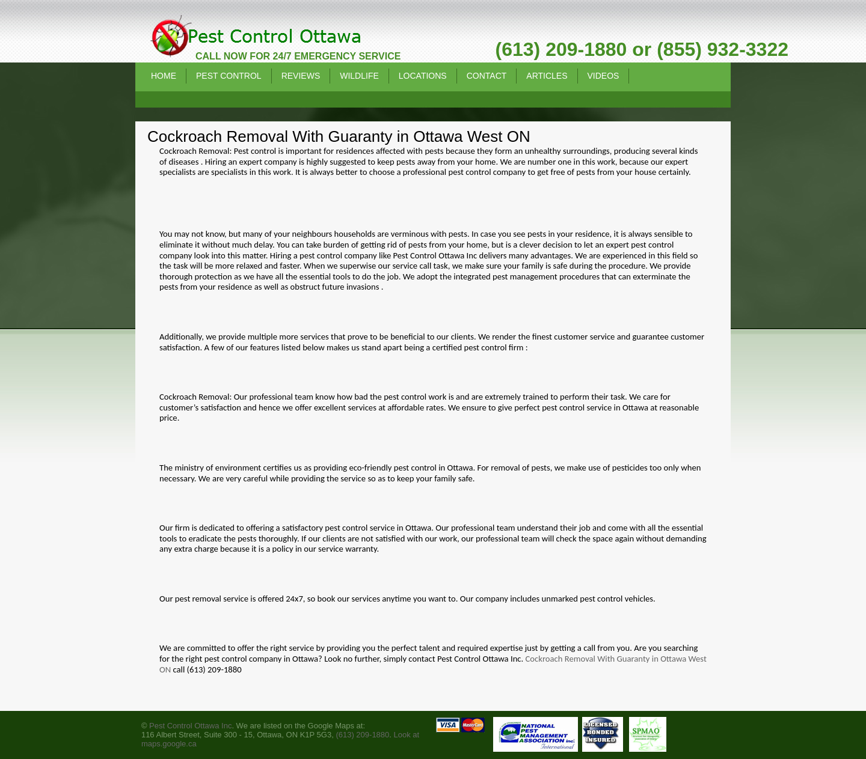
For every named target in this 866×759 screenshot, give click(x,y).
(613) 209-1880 (362, 734)
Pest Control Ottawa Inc (190, 725)
